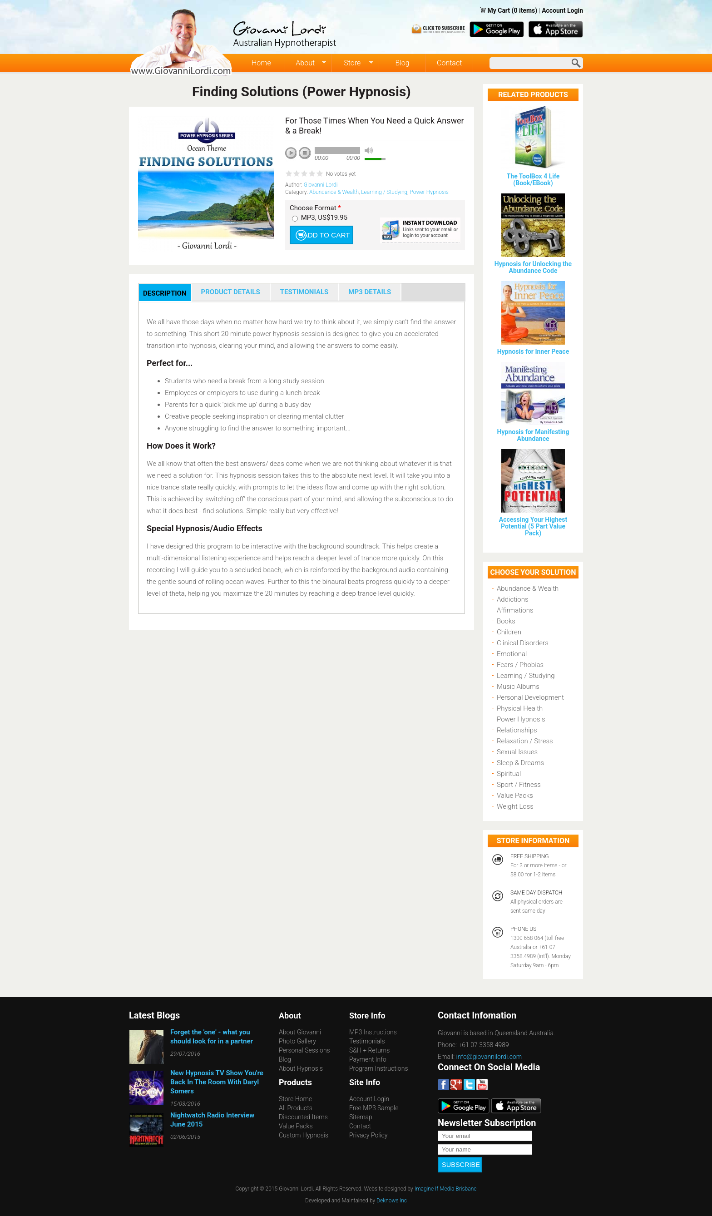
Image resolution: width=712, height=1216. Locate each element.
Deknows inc (391, 1196)
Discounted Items (303, 1117)
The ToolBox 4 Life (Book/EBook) (533, 180)
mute (369, 150)
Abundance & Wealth (334, 192)
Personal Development (530, 697)
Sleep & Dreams (520, 763)
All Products (295, 1108)
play (294, 156)
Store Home (295, 1098)
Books (506, 621)
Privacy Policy (368, 1135)
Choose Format (315, 208)
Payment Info (367, 1059)
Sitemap (360, 1117)
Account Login (562, 10)
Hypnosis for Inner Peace (533, 351)
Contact (449, 63)
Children (509, 632)
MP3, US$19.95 (324, 217)
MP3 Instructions (373, 1032)
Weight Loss (515, 806)
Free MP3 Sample (373, 1108)
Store (352, 63)
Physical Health (520, 708)
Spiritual (509, 774)
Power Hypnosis (429, 192)
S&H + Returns (369, 1050)
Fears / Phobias (520, 665)
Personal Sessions (304, 1050)
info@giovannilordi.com (489, 1056)
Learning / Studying (384, 192)
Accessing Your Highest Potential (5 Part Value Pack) (533, 526)
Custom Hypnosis (303, 1135)
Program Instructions (378, 1068)
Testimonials (367, 1041)
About (305, 63)
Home (261, 63)
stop (305, 153)
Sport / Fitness (519, 785)
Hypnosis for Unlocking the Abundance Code (533, 267)
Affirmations (515, 610)
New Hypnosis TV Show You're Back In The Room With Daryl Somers (216, 1082)
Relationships (517, 730)
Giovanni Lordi (321, 185)
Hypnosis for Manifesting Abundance (533, 435)
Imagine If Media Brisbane (446, 1184)
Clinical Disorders (523, 643)
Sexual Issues (517, 752)
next (331, 165)
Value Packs (515, 795)
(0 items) (525, 10)
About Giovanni (300, 1032)
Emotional (512, 654)
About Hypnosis (301, 1068)
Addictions (513, 599)
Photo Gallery (297, 1041)
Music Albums (518, 686)
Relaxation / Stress (525, 741)
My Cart (499, 10)
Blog (402, 63)
